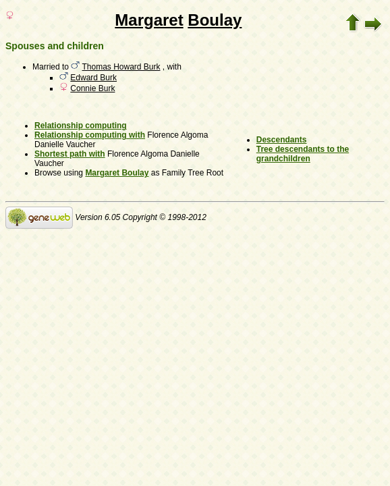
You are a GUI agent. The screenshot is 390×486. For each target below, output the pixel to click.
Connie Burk (92, 88)
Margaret (149, 20)
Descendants (281, 139)
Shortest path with (69, 154)
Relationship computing (80, 125)
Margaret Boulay (116, 173)
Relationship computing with (89, 135)
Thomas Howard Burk (121, 67)
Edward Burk (93, 77)
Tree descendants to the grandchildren (302, 153)
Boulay (215, 20)
